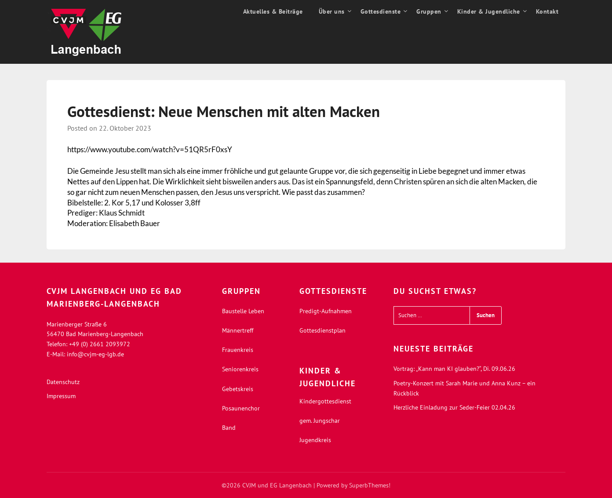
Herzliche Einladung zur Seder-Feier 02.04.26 (454, 407)
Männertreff (237, 330)
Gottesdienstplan (322, 330)
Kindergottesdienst (325, 401)
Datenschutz (63, 382)
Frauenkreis (237, 350)
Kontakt (547, 11)
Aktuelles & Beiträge (273, 11)
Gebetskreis (237, 389)
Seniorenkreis (240, 369)
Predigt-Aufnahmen (325, 311)
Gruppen (428, 11)
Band (229, 428)
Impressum (61, 396)
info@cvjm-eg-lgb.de (95, 354)
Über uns (332, 11)
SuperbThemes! (369, 485)
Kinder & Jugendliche (488, 11)
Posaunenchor (241, 408)
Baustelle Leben (243, 311)
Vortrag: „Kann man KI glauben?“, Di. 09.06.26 (454, 369)
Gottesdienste (381, 11)
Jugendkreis (315, 440)
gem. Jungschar (319, 421)
